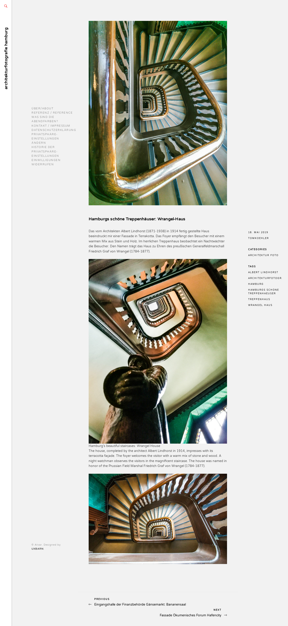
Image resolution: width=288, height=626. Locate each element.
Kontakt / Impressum (51, 125)
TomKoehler (258, 238)
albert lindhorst (263, 272)
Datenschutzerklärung (54, 130)
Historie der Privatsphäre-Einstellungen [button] (45, 151)
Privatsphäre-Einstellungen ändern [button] (45, 138)
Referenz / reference (52, 112)
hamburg (256, 284)
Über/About (42, 108)
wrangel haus (260, 305)
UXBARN (38, 548)
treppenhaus (259, 299)
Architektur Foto (263, 255)
